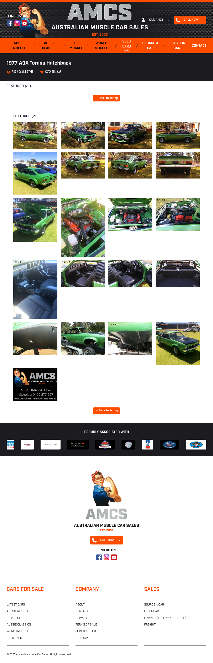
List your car (177, 46)
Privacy (81, 618)
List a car (151, 611)
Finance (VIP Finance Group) (165, 618)
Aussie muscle (19, 46)
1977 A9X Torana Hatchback (39, 63)
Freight (150, 624)
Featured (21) (19, 86)
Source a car (150, 46)
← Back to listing (106, 98)
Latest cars (16, 604)
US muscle (76, 46)
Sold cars (126, 46)
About (80, 604)
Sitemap (82, 638)
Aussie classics (50, 46)
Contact (199, 45)
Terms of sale (86, 624)
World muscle (101, 46)
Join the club (86, 631)
